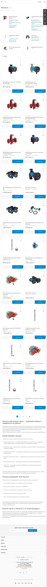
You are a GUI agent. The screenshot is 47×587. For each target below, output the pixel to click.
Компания (3, 546)
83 (29, 416)
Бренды (3, 543)
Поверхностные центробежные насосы (36, 29)
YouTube (23, 572)
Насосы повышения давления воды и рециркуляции (13, 26)
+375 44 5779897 (20, 557)
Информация (4, 549)
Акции (2, 540)
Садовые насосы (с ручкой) (36, 24)
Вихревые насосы (12, 41)
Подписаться (32, 530)
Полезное (3, 552)
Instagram (20, 572)
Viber (26, 572)
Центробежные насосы (13, 38)
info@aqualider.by (24, 559)
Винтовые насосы (12, 40)
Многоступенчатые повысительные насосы (36, 20)
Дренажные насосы (35, 39)
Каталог (3, 537)
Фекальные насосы (35, 40)
